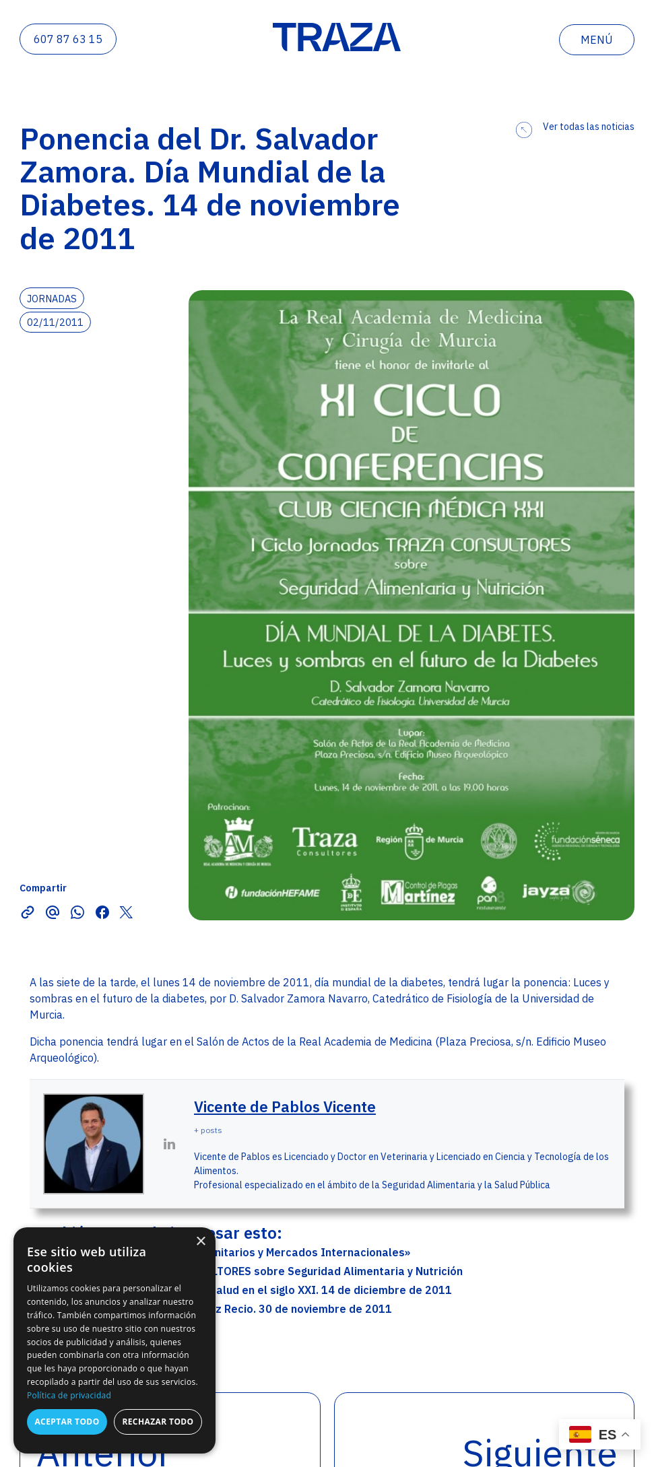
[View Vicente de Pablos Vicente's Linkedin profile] (169, 1143)
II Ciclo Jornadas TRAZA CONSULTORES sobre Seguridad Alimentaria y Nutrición (254, 1271)
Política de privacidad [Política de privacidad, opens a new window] (69, 1395)
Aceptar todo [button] (66, 1421)
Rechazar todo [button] (157, 1421)
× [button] (200, 1242)
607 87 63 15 (68, 39)
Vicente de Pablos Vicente (285, 1106)
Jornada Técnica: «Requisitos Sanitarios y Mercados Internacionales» (228, 1252)
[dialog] (114, 1340)
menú (597, 39)
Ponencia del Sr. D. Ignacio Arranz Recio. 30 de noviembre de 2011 (219, 1309)
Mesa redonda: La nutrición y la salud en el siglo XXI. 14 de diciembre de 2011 (249, 1290)
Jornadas (52, 298)
